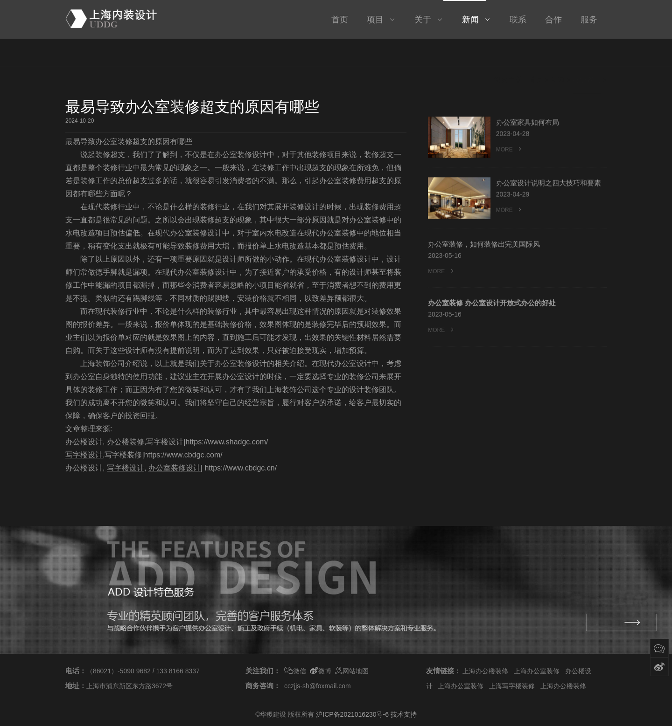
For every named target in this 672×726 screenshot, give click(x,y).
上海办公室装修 (537, 671)
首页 (536, 55)
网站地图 (352, 671)
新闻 (558, 55)
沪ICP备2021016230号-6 (352, 714)
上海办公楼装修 (485, 671)
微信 (295, 671)
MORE (509, 154)
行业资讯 (587, 55)
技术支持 (404, 714)
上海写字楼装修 (512, 686)
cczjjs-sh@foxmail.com (317, 686)
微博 (320, 671)
